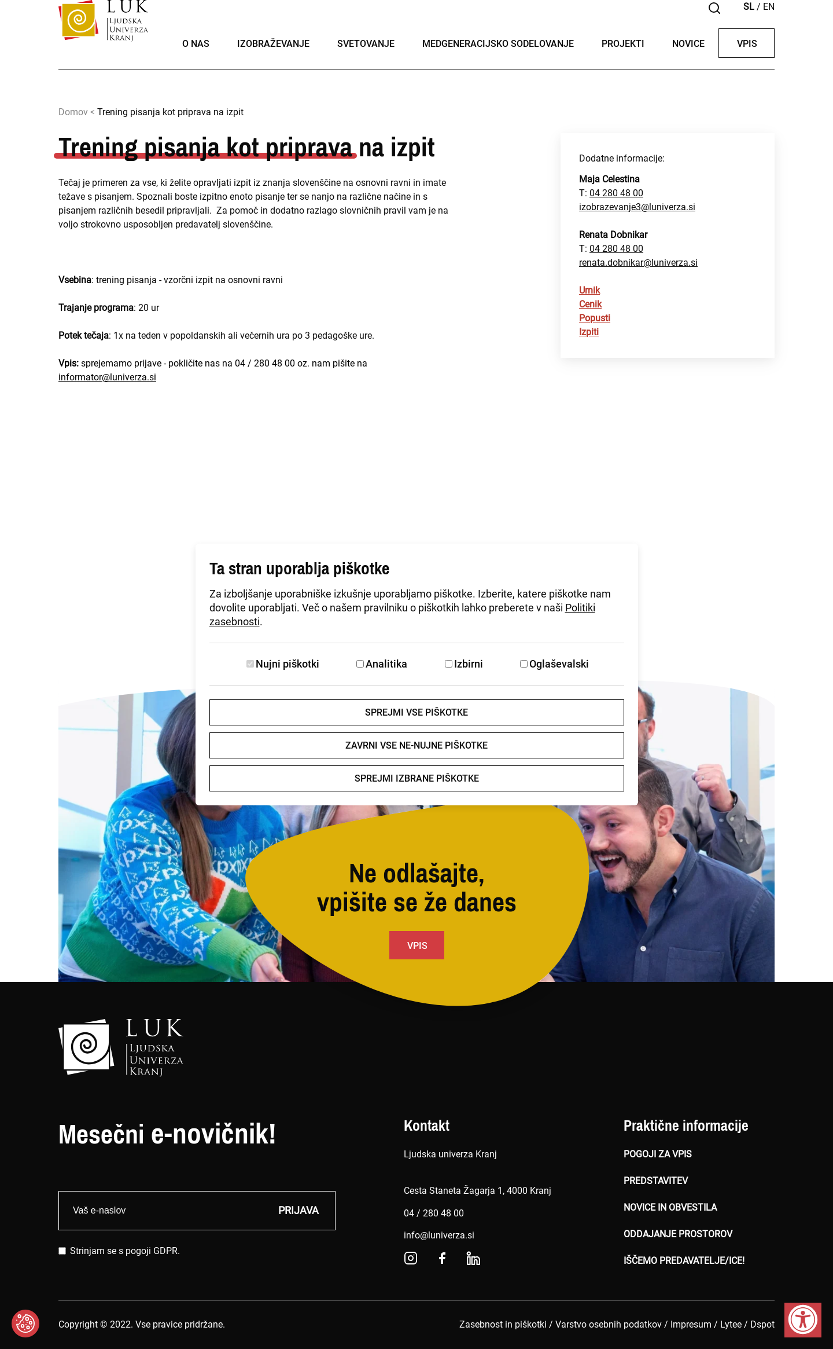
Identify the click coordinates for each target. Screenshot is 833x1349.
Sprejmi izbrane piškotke (417, 778)
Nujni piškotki (287, 664)
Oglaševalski (559, 664)
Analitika (386, 664)
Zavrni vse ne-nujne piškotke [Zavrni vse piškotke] (416, 745)
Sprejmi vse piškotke (416, 712)
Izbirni (468, 664)
